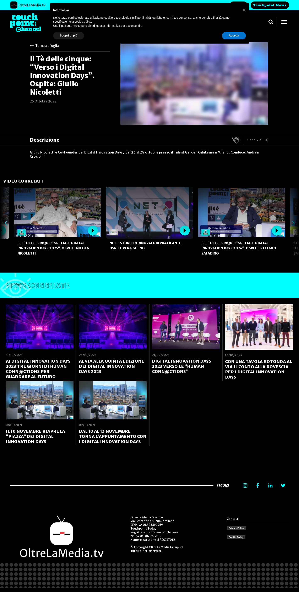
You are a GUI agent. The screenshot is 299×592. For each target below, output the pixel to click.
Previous (6, 223)
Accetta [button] (234, 35)
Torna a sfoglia (47, 46)
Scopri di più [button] (68, 35)
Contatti (233, 519)
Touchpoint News (270, 5)
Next (293, 223)
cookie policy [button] (83, 21)
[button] (243, 10)
